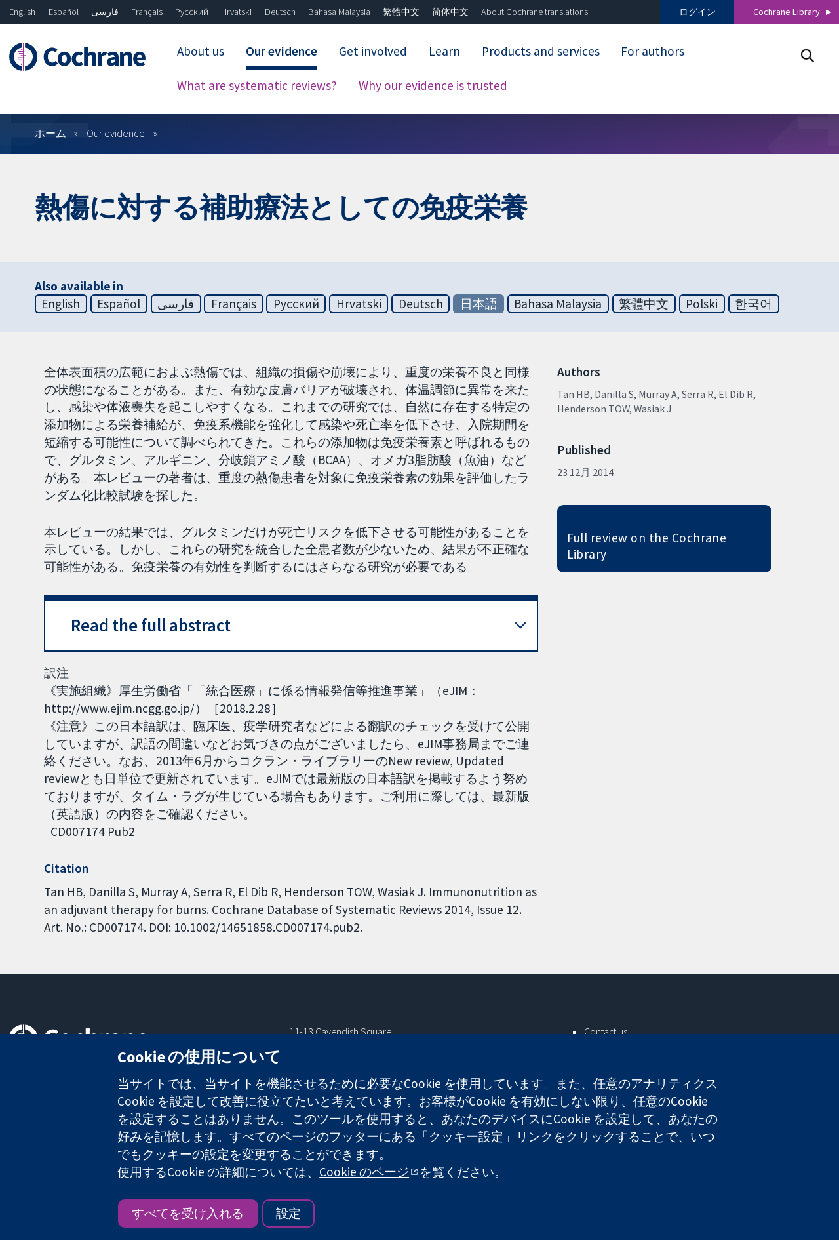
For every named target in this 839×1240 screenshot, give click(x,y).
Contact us (605, 1031)
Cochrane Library (786, 12)
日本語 (479, 303)
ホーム (50, 133)
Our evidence (281, 51)
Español (64, 12)
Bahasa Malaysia (339, 12)
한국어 (753, 303)
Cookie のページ (364, 1172)
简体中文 (450, 12)
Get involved (373, 51)
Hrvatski (236, 12)
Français (147, 12)
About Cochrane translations (534, 12)
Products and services (541, 51)
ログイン (697, 12)
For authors (652, 51)
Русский (191, 12)
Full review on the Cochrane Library (647, 546)
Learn (444, 51)
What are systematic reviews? (257, 85)
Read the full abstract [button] (151, 625)
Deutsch (280, 12)
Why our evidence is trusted (433, 85)
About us (200, 51)
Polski (702, 303)
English (22, 12)
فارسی (105, 12)
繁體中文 (401, 12)
